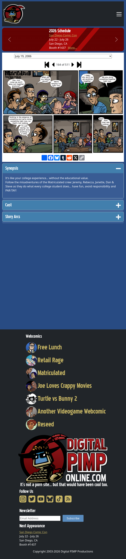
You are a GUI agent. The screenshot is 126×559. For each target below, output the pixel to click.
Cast (63, 205)
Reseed (40, 424)
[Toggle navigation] (119, 14)
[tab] (63, 168)
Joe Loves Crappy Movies (59, 385)
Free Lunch (44, 347)
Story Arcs (63, 216)
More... (72, 48)
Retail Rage (45, 360)
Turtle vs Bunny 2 (51, 398)
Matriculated (45, 373)
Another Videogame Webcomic (66, 411)
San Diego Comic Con (63, 35)
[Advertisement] (16, 275)
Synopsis (63, 168)
